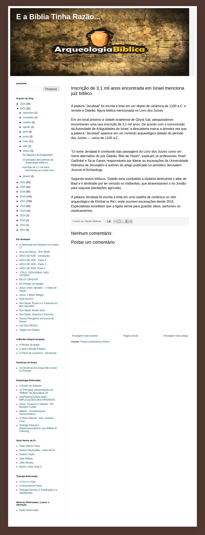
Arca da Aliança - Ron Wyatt (34, 251)
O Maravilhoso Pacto (30, 485)
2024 (23, 103)
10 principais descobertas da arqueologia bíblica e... (37, 161)
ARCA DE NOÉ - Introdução (34, 255)
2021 (23, 182)
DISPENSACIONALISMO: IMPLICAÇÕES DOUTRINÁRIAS (37, 398)
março (26, 150)
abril (25, 146)
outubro (27, 122)
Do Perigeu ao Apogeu (31, 283)
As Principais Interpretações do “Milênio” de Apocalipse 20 (36, 391)
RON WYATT (26, 299)
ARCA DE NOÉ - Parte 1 (32, 260)
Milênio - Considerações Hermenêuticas (32, 412)
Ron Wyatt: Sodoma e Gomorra (36, 314)
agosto (27, 127)
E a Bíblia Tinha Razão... (58, 17)
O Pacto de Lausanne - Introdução (37, 353)
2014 (23, 215)
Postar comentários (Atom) (95, 341)
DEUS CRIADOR (28, 279)
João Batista (26, 458)
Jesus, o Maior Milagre (31, 295)
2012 (23, 225)
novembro (29, 117)
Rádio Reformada (28, 510)
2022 (23, 108)
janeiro (27, 176)
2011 (23, 229)
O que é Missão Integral (32, 348)
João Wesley (26, 462)
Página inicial (130, 335)
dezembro (29, 112)
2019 (23, 191)
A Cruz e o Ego (27, 481)
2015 (23, 210)
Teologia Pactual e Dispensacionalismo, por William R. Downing (38, 428)
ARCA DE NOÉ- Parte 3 (32, 268)
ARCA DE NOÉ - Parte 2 (32, 264)
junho (26, 136)
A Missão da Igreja (29, 344)
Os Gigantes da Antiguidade (37, 154)
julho (26, 131)
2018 (23, 196)
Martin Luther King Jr (30, 466)
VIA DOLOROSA (28, 325)
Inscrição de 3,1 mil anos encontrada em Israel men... (39, 169)
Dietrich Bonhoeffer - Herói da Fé (37, 450)
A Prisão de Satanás (30, 385)
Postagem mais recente (85, 335)
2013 (23, 220)
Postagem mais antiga (176, 335)
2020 (23, 187)
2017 (23, 201)
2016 (23, 206)
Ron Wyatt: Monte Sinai (32, 310)
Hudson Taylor (27, 454)
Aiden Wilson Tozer (29, 446)
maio (26, 141)
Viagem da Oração (29, 329)
